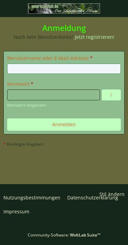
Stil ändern (112, 194)
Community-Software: (64, 235)
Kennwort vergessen (26, 105)
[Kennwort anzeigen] (111, 94)
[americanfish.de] (64, 8)
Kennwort (18, 84)
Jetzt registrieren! (94, 37)
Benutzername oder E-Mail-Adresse (48, 58)
